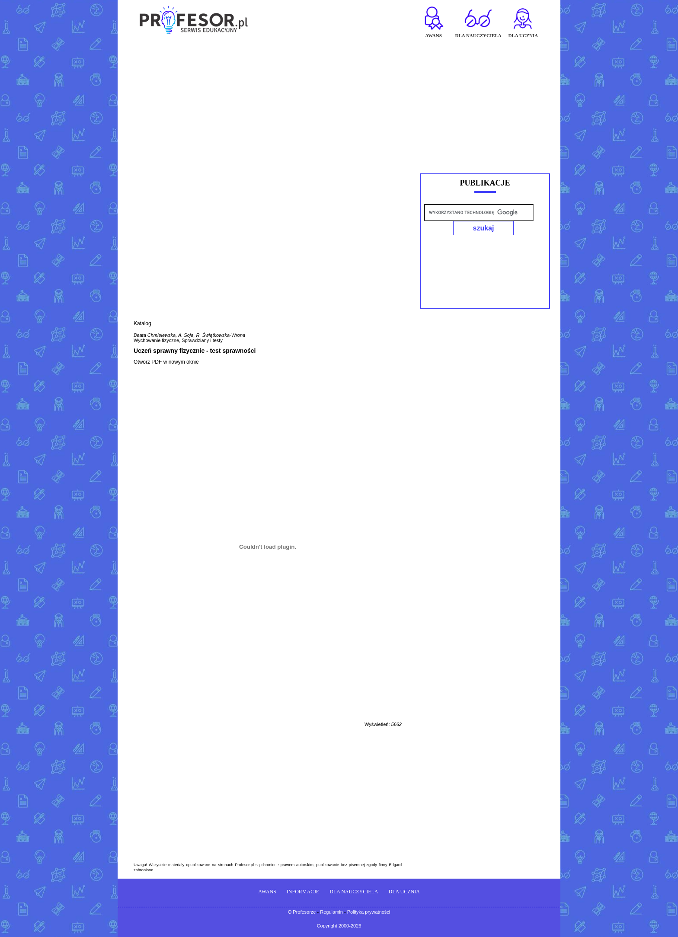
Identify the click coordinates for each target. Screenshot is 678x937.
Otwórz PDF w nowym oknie (166, 362)
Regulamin (331, 912)
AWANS (267, 892)
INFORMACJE (303, 892)
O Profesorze (302, 912)
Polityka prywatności (368, 912)
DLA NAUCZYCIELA (353, 892)
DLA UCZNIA (404, 892)
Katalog (142, 323)
